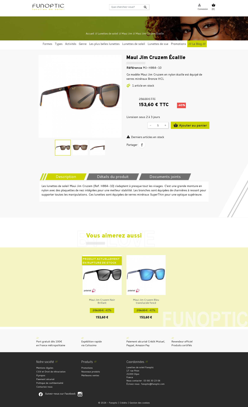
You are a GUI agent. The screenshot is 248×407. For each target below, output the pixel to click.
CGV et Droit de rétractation (50, 371)
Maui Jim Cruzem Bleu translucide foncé (146, 301)
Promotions (87, 367)
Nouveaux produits (90, 371)
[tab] (63, 176)
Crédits (123, 402)
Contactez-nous (44, 386)
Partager (142, 145)
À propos (40, 375)
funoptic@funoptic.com (152, 384)
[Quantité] (158, 125)
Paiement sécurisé (45, 379)
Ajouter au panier (190, 125)
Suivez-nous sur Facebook (40, 394)
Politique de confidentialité (49, 383)
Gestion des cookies (139, 402)
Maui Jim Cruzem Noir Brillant (102, 301)
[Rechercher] (129, 7)
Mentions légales (44, 367)
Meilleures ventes (90, 375)
